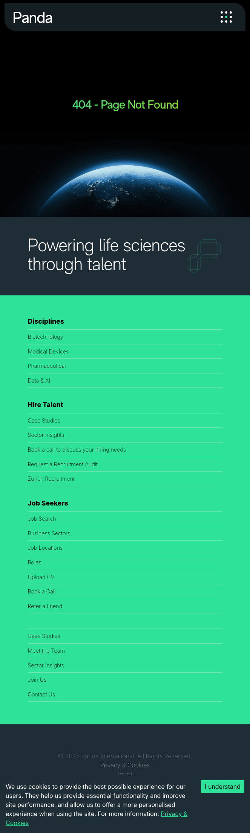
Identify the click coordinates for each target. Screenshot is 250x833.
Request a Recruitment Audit (63, 464)
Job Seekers (48, 503)
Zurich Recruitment (51, 478)
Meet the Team (46, 650)
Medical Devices (48, 351)
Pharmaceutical (47, 366)
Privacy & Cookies (125, 765)
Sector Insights (46, 435)
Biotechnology (45, 337)
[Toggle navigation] (226, 17)
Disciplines (46, 321)
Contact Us (41, 694)
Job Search (42, 518)
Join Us (37, 679)
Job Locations (45, 547)
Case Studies (44, 420)
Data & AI (39, 380)
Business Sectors (49, 533)
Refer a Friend (45, 606)
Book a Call (42, 591)
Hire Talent (45, 405)
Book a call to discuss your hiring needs (77, 449)
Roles (34, 562)
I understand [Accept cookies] (223, 786)
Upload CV (41, 577)
